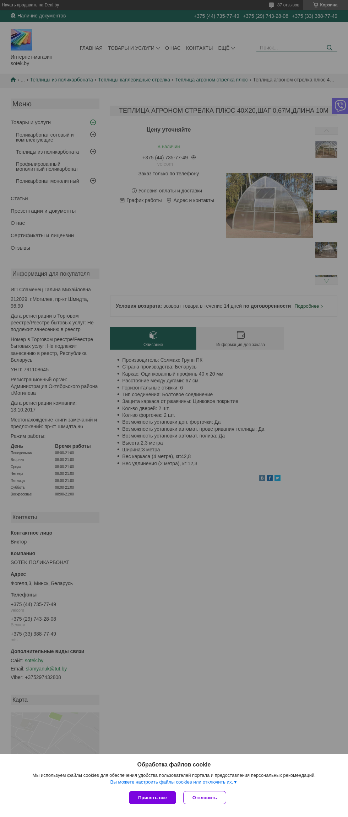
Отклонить (204, 797)
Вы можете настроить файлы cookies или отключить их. (171, 782)
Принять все (152, 797)
